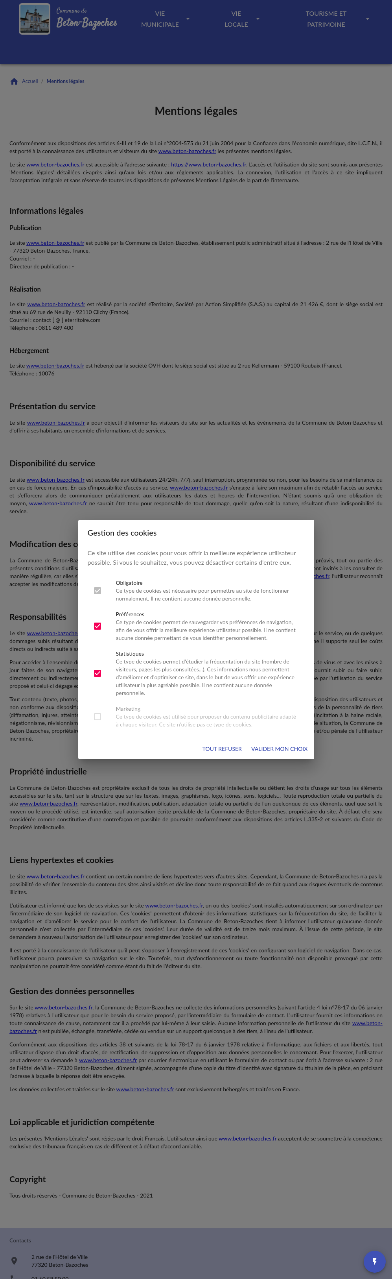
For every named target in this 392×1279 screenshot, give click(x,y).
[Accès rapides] (375, 1262)
